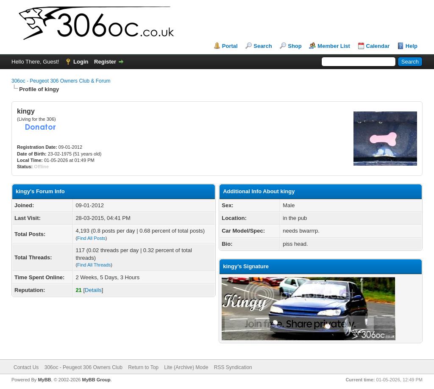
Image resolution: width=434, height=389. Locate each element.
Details (93, 290)
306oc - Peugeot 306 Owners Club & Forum (60, 81)
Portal (230, 46)
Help (411, 46)
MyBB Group (96, 379)
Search (262, 46)
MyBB (44, 379)
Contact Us (26, 367)
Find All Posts (91, 238)
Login (80, 61)
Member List (333, 46)
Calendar (378, 46)
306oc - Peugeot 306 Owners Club (83, 367)
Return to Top (143, 367)
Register (105, 61)
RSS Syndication (233, 367)
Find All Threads (94, 264)
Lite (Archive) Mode (186, 367)
